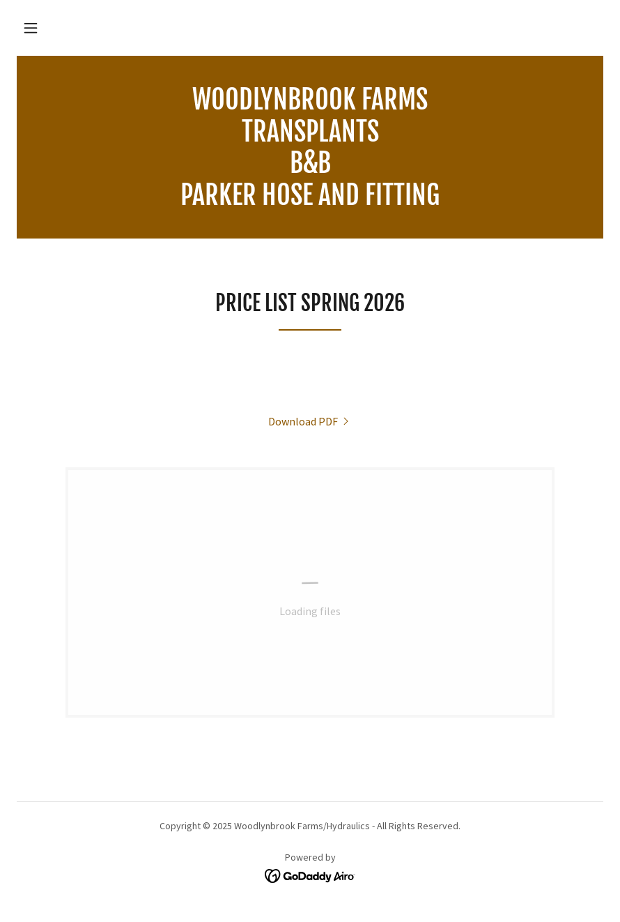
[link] (310, 201)
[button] (31, 28)
